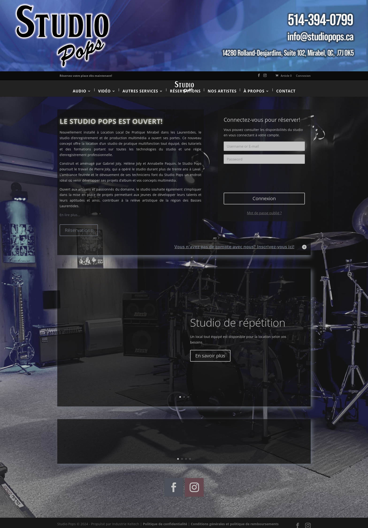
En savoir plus (210, 351)
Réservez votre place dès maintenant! (86, 76)
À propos (254, 87)
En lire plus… (70, 211)
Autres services (140, 87)
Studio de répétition (237, 318)
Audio (79, 87)
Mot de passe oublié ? (264, 209)
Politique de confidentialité (165, 520)
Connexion (303, 76)
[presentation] (264, 173)
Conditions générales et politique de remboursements (235, 520)
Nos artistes (222, 87)
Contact (285, 87)
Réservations (185, 87)
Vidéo (104, 87)
